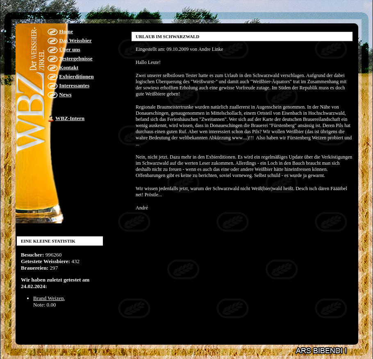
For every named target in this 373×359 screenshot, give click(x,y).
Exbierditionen (76, 76)
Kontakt (68, 67)
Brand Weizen (48, 298)
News (65, 94)
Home (66, 31)
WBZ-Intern (69, 118)
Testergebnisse (76, 58)
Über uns (69, 49)
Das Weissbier (75, 40)
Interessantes (74, 85)
